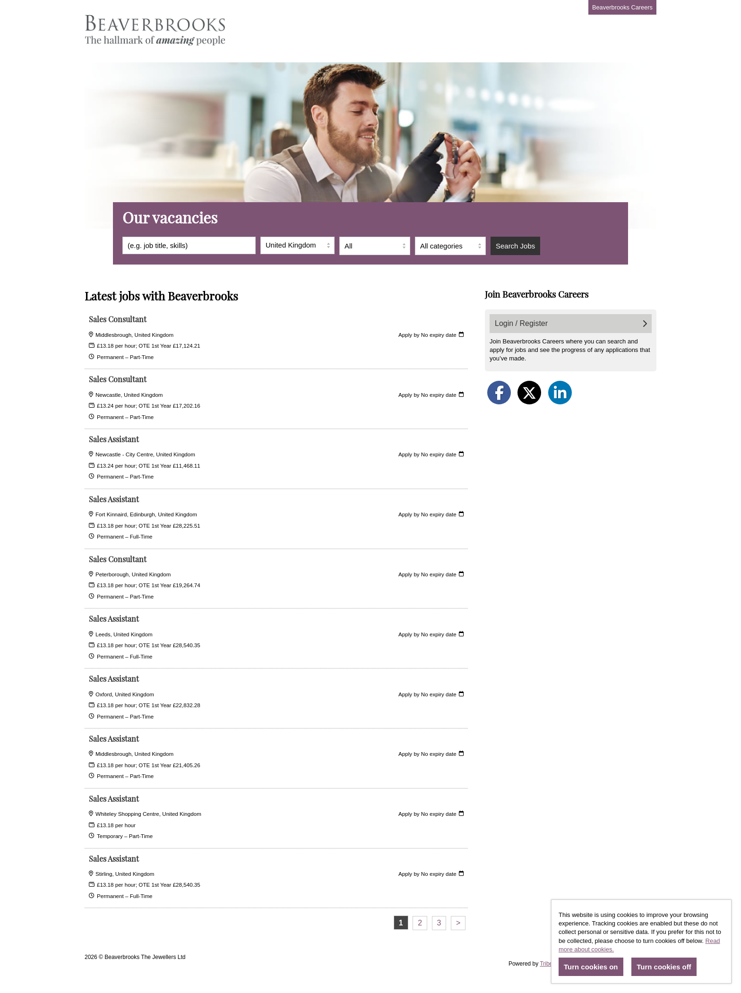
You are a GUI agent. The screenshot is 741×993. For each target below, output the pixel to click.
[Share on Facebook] (499, 392)
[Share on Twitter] (529, 392)
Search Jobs (515, 246)
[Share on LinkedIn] (560, 392)
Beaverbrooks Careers (622, 7)
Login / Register (571, 323)
